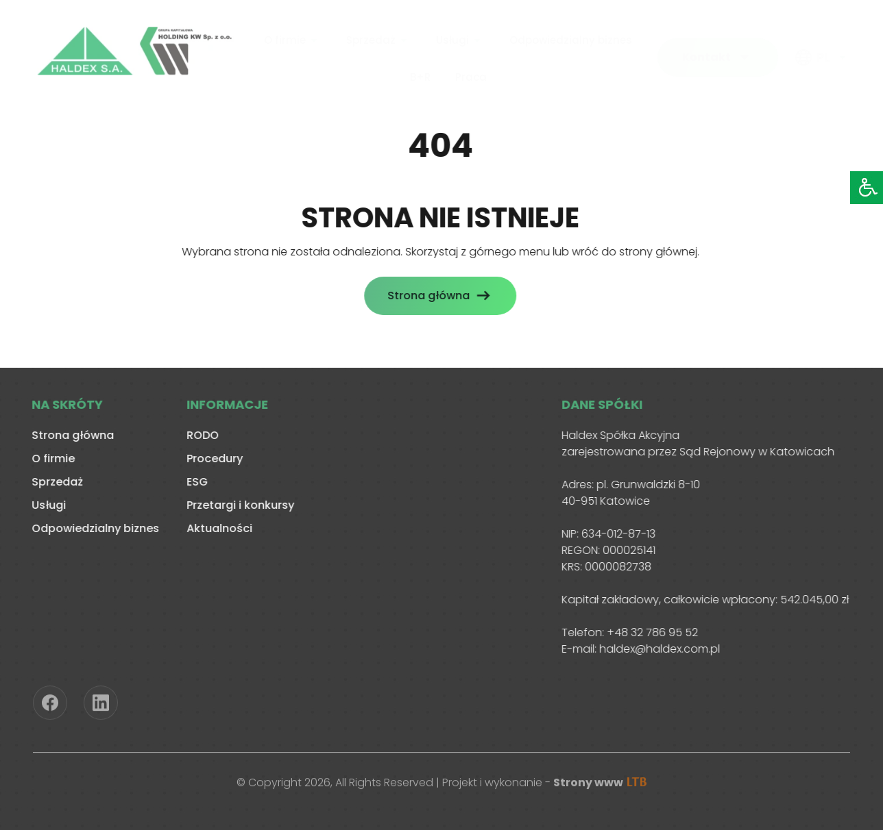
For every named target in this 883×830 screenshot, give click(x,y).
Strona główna (426, 295)
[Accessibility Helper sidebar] (866, 187)
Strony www (599, 784)
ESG (195, 482)
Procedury (212, 458)
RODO (200, 435)
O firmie (285, 38)
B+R (420, 74)
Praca (471, 74)
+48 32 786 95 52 (650, 632)
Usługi (452, 38)
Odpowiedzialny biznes (570, 38)
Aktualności (217, 528)
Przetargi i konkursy (238, 505)
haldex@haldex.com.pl (657, 649)
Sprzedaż (371, 38)
